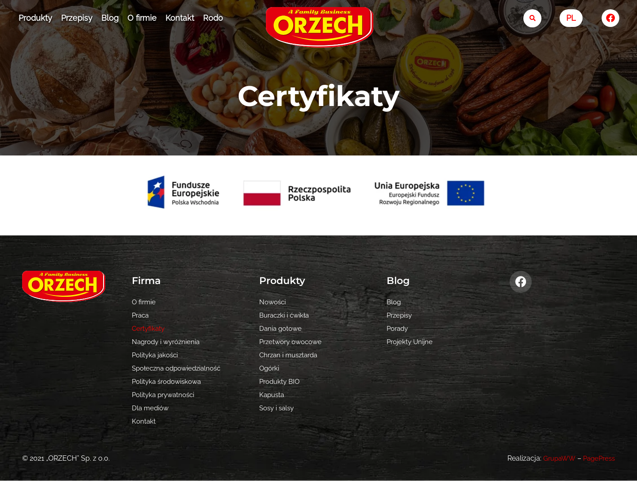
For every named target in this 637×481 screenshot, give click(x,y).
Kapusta (272, 394)
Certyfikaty (149, 328)
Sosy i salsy (278, 408)
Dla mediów (151, 408)
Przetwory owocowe (293, 341)
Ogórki (270, 368)
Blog (110, 18)
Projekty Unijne (411, 341)
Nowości (273, 302)
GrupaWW (555, 458)
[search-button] (532, 18)
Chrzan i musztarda (290, 355)
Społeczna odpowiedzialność (180, 368)
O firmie (142, 18)
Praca (141, 315)
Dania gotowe (281, 328)
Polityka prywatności (166, 394)
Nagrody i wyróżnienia (168, 341)
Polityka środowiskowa (169, 381)
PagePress (597, 458)
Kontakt (179, 18)
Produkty (35, 18)
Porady (399, 328)
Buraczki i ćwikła (286, 315)
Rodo (213, 18)
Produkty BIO (281, 381)
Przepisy (76, 18)
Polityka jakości (157, 355)
